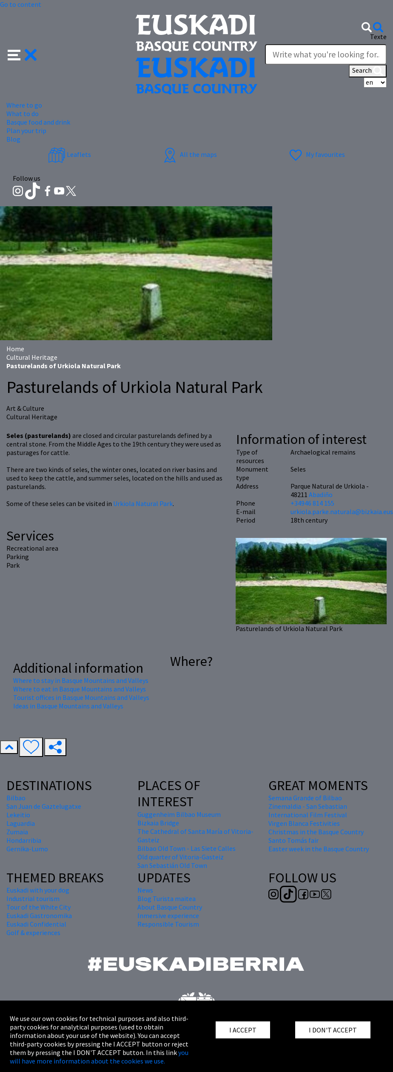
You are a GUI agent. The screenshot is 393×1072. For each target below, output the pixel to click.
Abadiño (321, 494)
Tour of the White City (38, 907)
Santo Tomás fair (293, 840)
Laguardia (20, 823)
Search (367, 71)
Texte (378, 36)
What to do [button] (22, 113)
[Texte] (326, 54)
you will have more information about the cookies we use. (99, 1056)
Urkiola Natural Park (143, 503)
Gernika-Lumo (27, 849)
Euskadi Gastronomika (39, 915)
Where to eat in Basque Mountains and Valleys (79, 689)
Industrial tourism (33, 898)
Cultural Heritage (31, 357)
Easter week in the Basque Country (318, 849)
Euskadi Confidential (36, 924)
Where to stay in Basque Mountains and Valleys (80, 680)
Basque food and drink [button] (38, 122)
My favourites (316, 154)
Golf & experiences (33, 932)
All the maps (189, 154)
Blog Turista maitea (166, 898)
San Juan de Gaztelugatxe (43, 806)
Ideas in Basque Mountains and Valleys (68, 706)
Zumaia (17, 831)
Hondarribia (23, 840)
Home (15, 348)
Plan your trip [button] (26, 130)
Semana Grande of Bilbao (305, 797)
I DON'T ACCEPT (333, 1030)
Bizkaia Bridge (158, 823)
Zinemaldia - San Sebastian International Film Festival (307, 810)
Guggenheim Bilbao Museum (179, 814)
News (145, 890)
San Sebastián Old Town (172, 865)
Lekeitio (18, 814)
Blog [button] (13, 139)
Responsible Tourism (168, 924)
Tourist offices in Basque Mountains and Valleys (81, 697)
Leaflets (69, 154)
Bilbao (16, 797)
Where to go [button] (24, 105)
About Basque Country (169, 907)
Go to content (20, 4)
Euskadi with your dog (37, 890)
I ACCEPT (242, 1030)
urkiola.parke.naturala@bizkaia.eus (341, 511)
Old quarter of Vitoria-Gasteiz (180, 857)
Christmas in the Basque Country (316, 831)
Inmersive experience (168, 915)
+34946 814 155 (312, 503)
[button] (22, 54)
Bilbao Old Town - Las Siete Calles (186, 848)
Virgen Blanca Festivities (304, 823)
